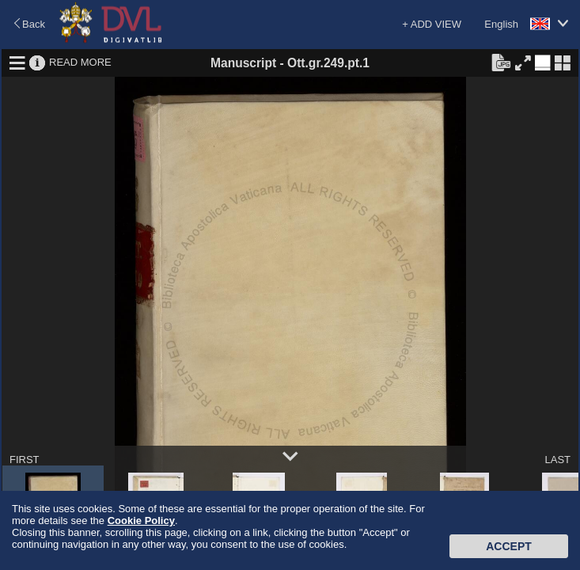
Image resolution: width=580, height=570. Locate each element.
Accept (509, 546)
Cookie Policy (141, 520)
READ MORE (80, 62)
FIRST (24, 460)
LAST (557, 460)
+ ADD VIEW (431, 24)
